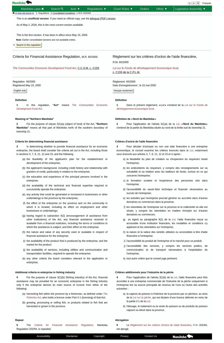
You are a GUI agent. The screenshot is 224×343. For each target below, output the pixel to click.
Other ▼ (161, 8)
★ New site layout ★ (24, 13)
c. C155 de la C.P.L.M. (126, 72)
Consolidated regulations (64, 13)
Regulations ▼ (96, 8)
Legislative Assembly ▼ (190, 8)
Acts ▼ (75, 8)
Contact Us (151, 336)
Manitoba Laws (32, 8)
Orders (144, 8)
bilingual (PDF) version (102, 18)
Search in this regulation (28, 45)
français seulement (123, 90)
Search (57, 8)
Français (206, 3)
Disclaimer (72, 336)
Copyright (99, 336)
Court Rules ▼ (123, 8)
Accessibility (43, 336)
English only (20, 90)
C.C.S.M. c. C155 (88, 68)
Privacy (124, 336)
